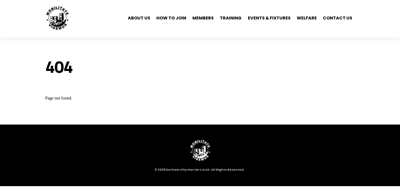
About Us (139, 18)
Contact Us (337, 18)
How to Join (171, 18)
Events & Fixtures (269, 18)
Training (230, 18)
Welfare (307, 18)
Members (203, 18)
